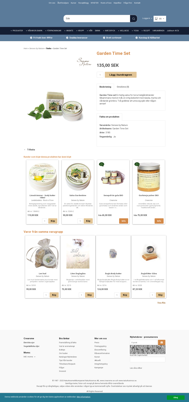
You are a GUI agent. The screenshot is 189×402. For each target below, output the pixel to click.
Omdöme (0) (123, 91)
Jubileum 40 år (173, 35)
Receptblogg (83, 3)
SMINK (97, 35)
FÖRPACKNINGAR (54, 35)
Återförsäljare (63, 3)
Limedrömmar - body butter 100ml (42, 200)
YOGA (136, 35)
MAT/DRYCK (110, 35)
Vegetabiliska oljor (31, 346)
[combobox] (30, 357)
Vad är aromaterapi (67, 346)
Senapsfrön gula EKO (113, 199)
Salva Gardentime (77, 199)
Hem (26, 52)
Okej (175, 397)
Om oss (52, 3)
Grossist (62, 371)
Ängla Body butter (113, 278)
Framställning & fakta (67, 343)
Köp (53, 225)
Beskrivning (105, 91)
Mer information (88, 397)
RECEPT (147, 35)
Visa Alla (161, 307)
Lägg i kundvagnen (120, 78)
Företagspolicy (100, 346)
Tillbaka (29, 153)
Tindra (49, 52)
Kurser (73, 3)
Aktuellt (97, 361)
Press (96, 343)
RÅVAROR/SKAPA (35, 35)
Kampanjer (98, 368)
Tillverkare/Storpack (67, 364)
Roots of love (106, 3)
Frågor (61, 368)
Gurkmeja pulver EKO (149, 199)
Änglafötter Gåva (149, 278)
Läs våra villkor (136, 368)
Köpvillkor (117, 3)
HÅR (90, 35)
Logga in (146, 18)
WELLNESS (124, 35)
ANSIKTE (69, 35)
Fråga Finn (128, 3)
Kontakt (137, 3)
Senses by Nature (36, 52)
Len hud (42, 278)
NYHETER (94, 3)
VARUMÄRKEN (158, 35)
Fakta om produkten (109, 121)
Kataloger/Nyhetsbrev (68, 357)
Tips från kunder (65, 361)
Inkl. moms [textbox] (28, 357)
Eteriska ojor (29, 343)
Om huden (63, 353)
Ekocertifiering (100, 350)
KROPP (81, 35)
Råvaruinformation (102, 353)
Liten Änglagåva (77, 278)
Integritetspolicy (101, 364)
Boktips (62, 350)
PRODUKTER (18, 35)
